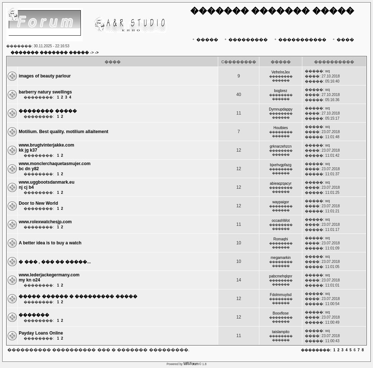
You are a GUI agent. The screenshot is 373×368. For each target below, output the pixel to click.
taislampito (281, 332)
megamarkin (281, 258)
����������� (299, 39)
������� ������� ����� (50, 52)
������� (34, 314)
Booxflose (281, 313)
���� (342, 39)
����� (204, 39)
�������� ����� (47, 110)
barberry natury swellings (45, 92)
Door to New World (38, 203)
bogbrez (280, 91)
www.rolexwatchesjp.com (45, 221)
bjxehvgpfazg (280, 165)
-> (97, 52)
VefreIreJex (280, 72)
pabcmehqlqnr (280, 276)
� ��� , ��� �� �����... (55, 261)
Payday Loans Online (41, 333)
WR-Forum (191, 364)
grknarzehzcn (281, 146)
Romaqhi (281, 239)
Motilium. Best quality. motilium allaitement (63, 131)
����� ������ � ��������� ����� (78, 296)
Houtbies (281, 128)
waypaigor (280, 202)
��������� (245, 39)
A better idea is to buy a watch (50, 242)
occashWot (281, 221)
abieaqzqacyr (280, 183)
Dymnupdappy (280, 109)
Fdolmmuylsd (280, 295)
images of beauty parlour (45, 76)
